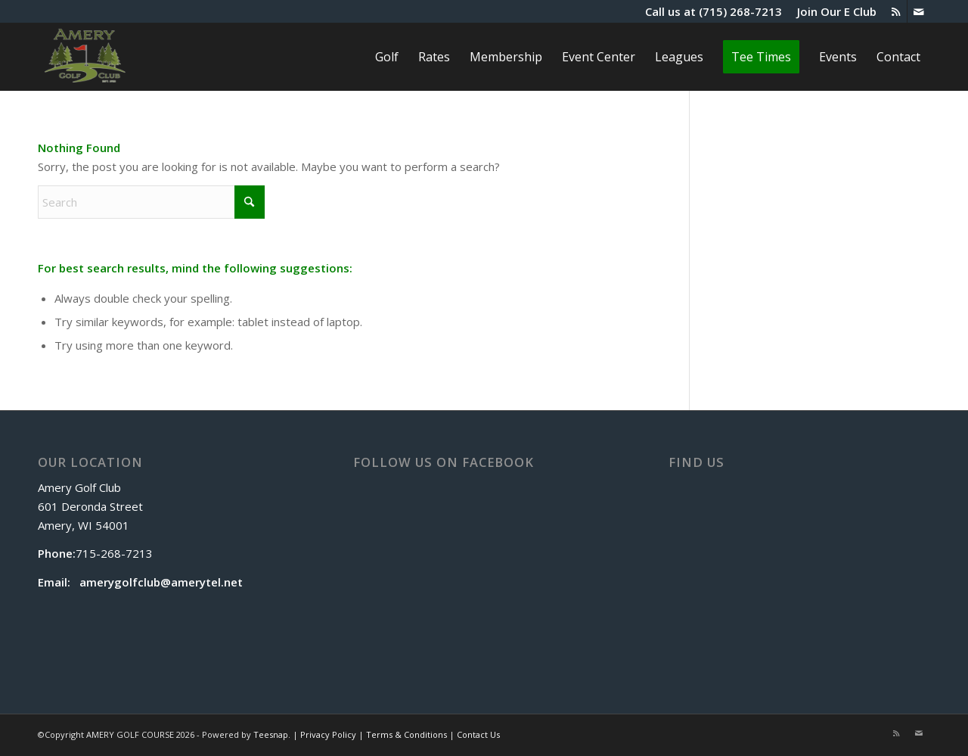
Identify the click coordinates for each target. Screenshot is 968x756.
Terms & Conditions (406, 734)
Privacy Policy (328, 734)
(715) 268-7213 (740, 11)
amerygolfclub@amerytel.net (161, 582)
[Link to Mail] (919, 11)
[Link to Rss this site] (896, 11)
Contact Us (478, 734)
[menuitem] (833, 11)
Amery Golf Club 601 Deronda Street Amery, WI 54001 (90, 506)
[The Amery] (85, 56)
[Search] (151, 202)
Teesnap (270, 734)
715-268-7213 (114, 553)
